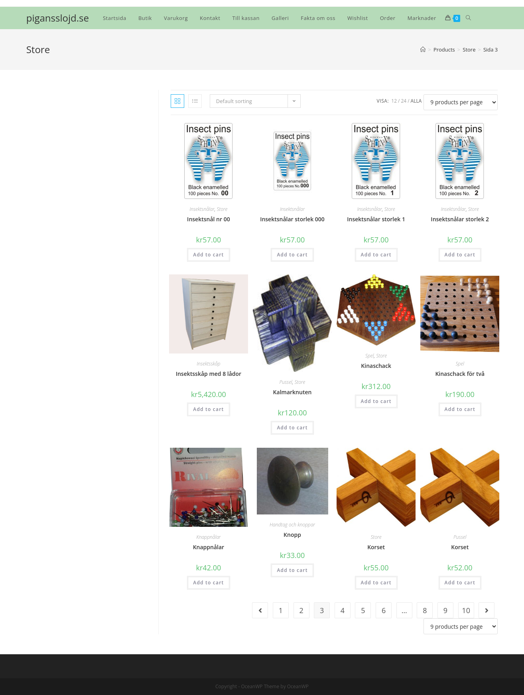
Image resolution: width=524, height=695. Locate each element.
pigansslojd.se (57, 17)
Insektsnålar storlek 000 (292, 219)
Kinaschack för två (460, 373)
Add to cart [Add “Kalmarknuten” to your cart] (292, 427)
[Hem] (423, 49)
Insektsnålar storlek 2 (460, 219)
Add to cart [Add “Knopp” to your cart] (292, 570)
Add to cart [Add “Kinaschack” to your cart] (376, 401)
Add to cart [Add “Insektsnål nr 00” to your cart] (208, 254)
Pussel (285, 382)
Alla (416, 100)
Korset (376, 547)
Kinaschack (376, 365)
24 (403, 100)
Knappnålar (208, 537)
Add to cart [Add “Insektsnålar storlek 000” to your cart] (292, 254)
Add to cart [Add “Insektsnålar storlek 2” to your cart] (460, 254)
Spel (369, 355)
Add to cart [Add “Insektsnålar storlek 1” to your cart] (376, 254)
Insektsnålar (202, 209)
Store (222, 209)
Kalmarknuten (292, 392)
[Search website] (468, 18)
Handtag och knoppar (292, 524)
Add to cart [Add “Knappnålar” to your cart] (208, 582)
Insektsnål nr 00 (208, 219)
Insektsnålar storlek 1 (376, 219)
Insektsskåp (208, 363)
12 (394, 100)
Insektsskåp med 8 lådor (208, 373)
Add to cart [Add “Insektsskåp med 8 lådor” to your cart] (208, 409)
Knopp (292, 534)
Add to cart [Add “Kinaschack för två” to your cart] (460, 409)
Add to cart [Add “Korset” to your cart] (376, 582)
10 (466, 610)
